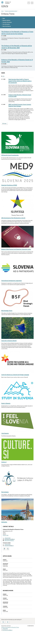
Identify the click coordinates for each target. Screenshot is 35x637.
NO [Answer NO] (7, 622)
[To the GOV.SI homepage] (6, 5)
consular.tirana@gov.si (9, 545)
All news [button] (4, 123)
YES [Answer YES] (3, 622)
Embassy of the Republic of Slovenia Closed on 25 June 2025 (19, 95)
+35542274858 (7, 538)
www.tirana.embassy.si (9, 540)
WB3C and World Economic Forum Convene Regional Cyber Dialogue (19, 105)
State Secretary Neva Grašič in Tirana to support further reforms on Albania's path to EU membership (19, 80)
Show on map (5, 535)
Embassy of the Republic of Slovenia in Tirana (10, 627)
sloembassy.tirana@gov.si (9, 539)
